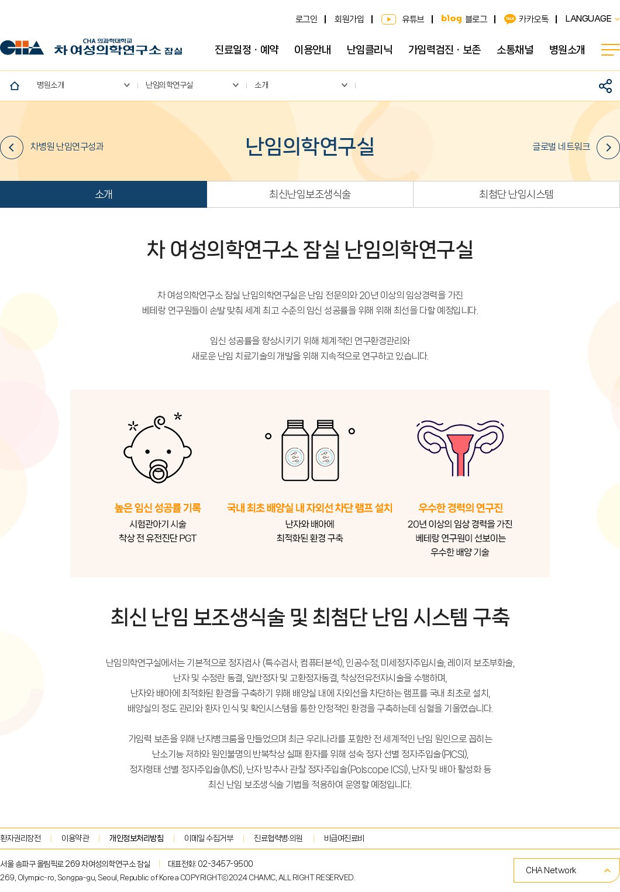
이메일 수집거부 (208, 838)
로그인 (306, 19)
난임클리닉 (369, 49)
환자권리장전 (20, 838)
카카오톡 (533, 19)
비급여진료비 (344, 838)
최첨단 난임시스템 (516, 194)
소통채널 (515, 49)
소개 (104, 194)
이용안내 (312, 49)
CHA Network (551, 870)
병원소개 (567, 49)
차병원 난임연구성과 (52, 147)
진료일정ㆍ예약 (246, 49)
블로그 (476, 19)
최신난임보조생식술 (310, 194)
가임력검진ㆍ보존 (444, 49)
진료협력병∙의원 (278, 838)
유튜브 (413, 19)
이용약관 (74, 838)
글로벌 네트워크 (576, 147)
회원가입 (349, 19)
